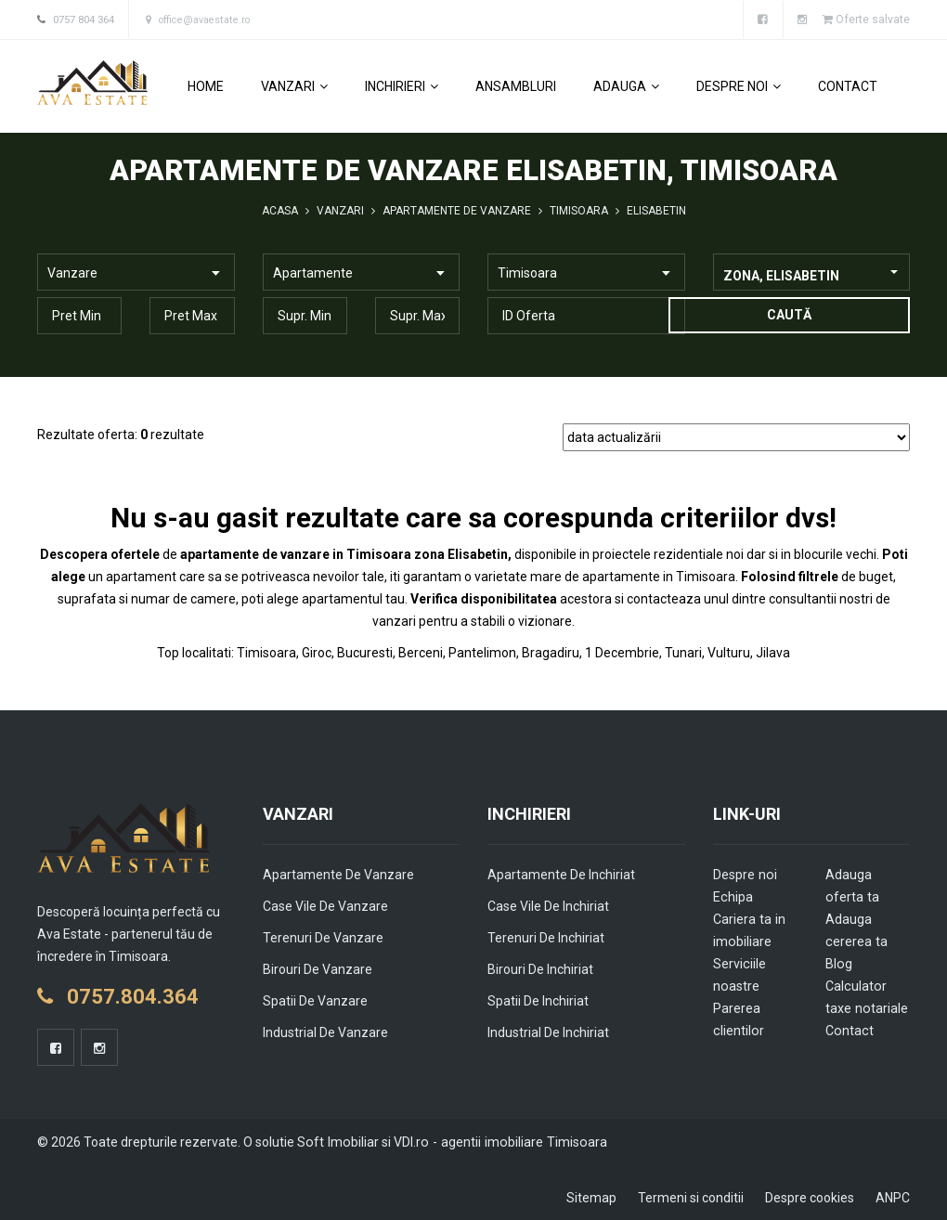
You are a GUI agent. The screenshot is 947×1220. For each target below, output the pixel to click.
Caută (788, 313)
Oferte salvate (866, 19)
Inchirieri (401, 85)
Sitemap (591, 1196)
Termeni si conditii (691, 1196)
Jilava (773, 651)
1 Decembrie (622, 651)
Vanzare (72, 272)
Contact (847, 85)
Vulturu (728, 651)
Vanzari (294, 85)
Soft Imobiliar (336, 1141)
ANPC (893, 1196)
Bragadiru (550, 651)
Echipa (732, 896)
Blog (838, 962)
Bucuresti (365, 651)
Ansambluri (515, 85)
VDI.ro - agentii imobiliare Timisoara (494, 1141)
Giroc (316, 651)
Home (206, 85)
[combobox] (812, 271)
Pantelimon (482, 651)
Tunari (683, 651)
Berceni (420, 651)
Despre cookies (809, 1196)
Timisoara (527, 272)
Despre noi (738, 85)
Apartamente (313, 272)
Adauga (626, 85)
